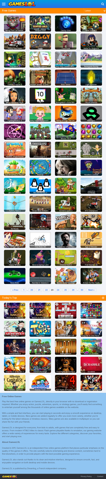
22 (46, 290)
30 (82, 290)
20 (32, 290)
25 (65, 290)
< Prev (15, 290)
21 (39, 290)
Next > (91, 290)
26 (73, 290)
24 (58, 290)
